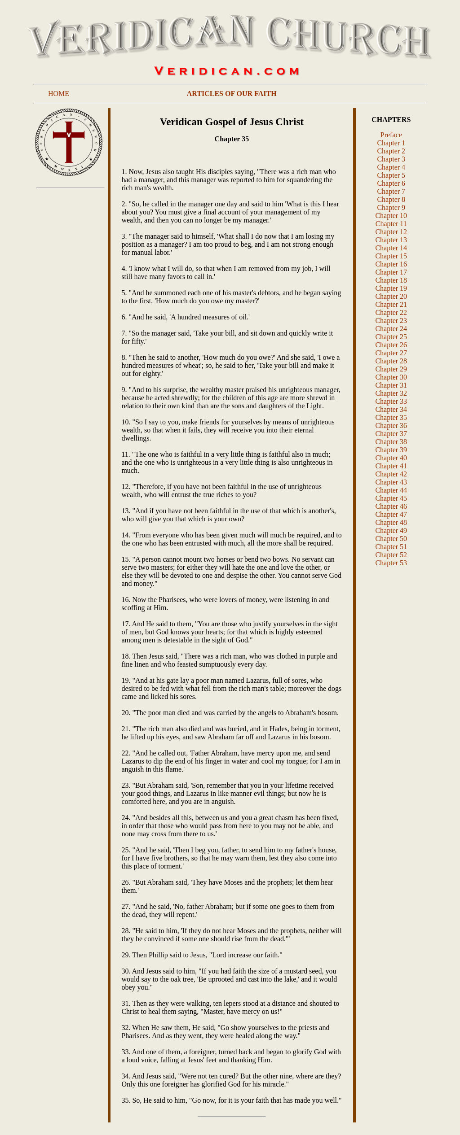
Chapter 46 (391, 506)
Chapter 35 (391, 417)
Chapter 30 (391, 377)
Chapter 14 (391, 248)
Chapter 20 (391, 296)
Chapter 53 (391, 563)
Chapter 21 (391, 304)
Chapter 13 (391, 240)
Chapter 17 (391, 272)
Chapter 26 (391, 345)
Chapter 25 (391, 336)
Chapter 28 (391, 361)
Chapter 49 (391, 530)
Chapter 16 (391, 264)
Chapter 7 (391, 191)
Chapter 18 (391, 280)
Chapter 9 (391, 207)
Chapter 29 (391, 369)
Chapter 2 (391, 151)
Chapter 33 (391, 401)
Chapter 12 (391, 232)
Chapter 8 (391, 199)
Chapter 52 (391, 555)
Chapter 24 (391, 328)
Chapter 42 (391, 474)
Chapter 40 (391, 458)
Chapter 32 (391, 393)
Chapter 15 (391, 256)
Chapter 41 (391, 466)
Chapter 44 (391, 490)
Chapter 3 (391, 159)
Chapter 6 (391, 183)
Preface (391, 135)
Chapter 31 (391, 385)
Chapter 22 (391, 312)
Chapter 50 (391, 538)
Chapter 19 (391, 288)
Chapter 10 (391, 215)
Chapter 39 (391, 450)
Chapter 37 (391, 433)
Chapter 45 (391, 498)
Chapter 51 (391, 546)
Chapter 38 (391, 441)
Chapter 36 (391, 425)
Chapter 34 (391, 409)
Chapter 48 (391, 522)
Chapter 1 (391, 143)
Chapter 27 (391, 353)
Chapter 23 (391, 320)
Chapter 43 (391, 482)
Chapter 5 (391, 175)
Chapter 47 (391, 514)
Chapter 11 (391, 223)
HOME (58, 93)
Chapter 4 (391, 167)
